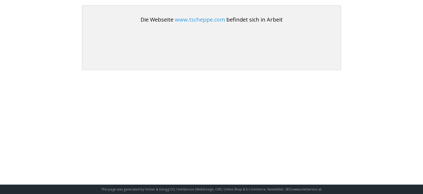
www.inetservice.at (307, 189)
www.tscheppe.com (200, 19)
